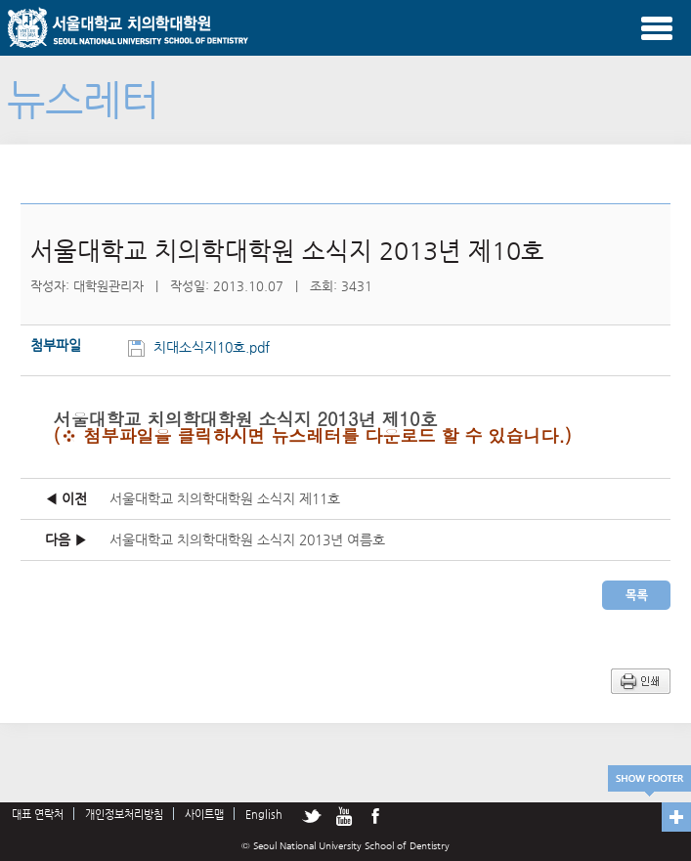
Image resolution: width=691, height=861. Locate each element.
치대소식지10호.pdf (213, 347)
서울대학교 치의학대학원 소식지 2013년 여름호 (247, 539)
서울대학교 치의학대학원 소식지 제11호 (224, 498)
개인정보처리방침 (124, 814)
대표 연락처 (38, 814)
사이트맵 (204, 814)
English (263, 814)
